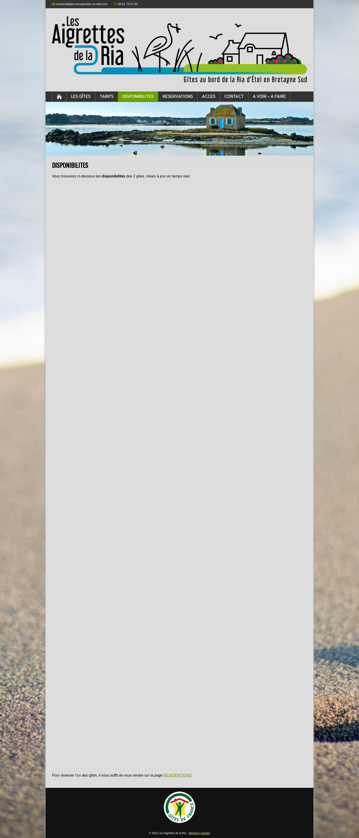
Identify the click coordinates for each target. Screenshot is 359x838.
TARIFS (107, 96)
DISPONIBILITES (138, 96)
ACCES (208, 96)
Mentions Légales (199, 833)
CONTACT (234, 96)
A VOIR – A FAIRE (269, 96)
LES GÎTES (81, 96)
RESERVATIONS (178, 96)
